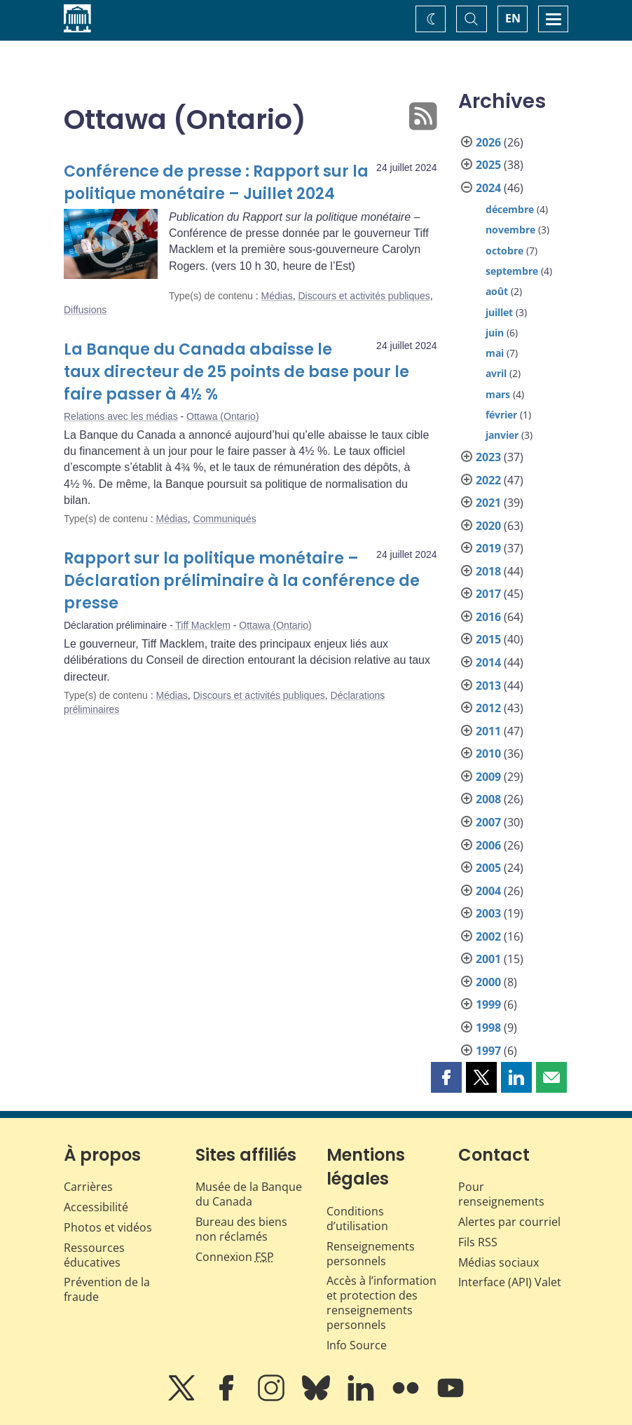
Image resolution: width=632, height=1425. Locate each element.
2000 (488, 982)
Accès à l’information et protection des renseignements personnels (382, 1302)
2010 (488, 753)
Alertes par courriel (509, 1221)
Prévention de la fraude (107, 1289)
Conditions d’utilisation (357, 1219)
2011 (488, 731)
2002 (488, 936)
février (501, 414)
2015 (488, 639)
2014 (488, 662)
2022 (488, 480)
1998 (488, 1027)
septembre (512, 271)
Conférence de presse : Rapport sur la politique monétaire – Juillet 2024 (216, 183)
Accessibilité (96, 1207)
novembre (510, 229)
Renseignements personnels (371, 1254)
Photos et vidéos (108, 1227)
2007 (488, 822)
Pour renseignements (501, 1194)
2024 (488, 188)
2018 (488, 571)
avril (496, 373)
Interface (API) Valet (509, 1282)
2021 (488, 502)
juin (495, 332)
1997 (488, 1050)
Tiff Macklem (203, 625)
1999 (488, 1004)
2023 (488, 457)
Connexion (234, 1256)
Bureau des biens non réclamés (241, 1229)
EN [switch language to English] (513, 18)
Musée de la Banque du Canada (248, 1194)
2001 (488, 959)
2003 (488, 913)
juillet (499, 312)
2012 (488, 708)
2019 (488, 548)
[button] (446, 1077)
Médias (277, 295)
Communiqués (224, 518)
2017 (488, 593)
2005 (488, 867)
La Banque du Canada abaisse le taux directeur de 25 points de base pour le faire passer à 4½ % (236, 372)
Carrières (88, 1186)
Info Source (357, 1345)
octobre (504, 250)
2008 (488, 799)
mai (495, 353)
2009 (488, 776)
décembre (510, 209)
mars (498, 394)
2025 (488, 164)
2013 (488, 685)
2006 (488, 845)
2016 (488, 617)
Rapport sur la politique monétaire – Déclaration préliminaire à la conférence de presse (242, 580)
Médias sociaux (498, 1262)
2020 (488, 525)
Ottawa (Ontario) (222, 416)
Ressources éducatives (94, 1255)
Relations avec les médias (121, 416)
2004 (488, 891)
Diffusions (85, 309)
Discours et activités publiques (364, 295)
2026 (488, 142)
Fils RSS (477, 1242)
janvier (502, 435)
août (497, 291)
